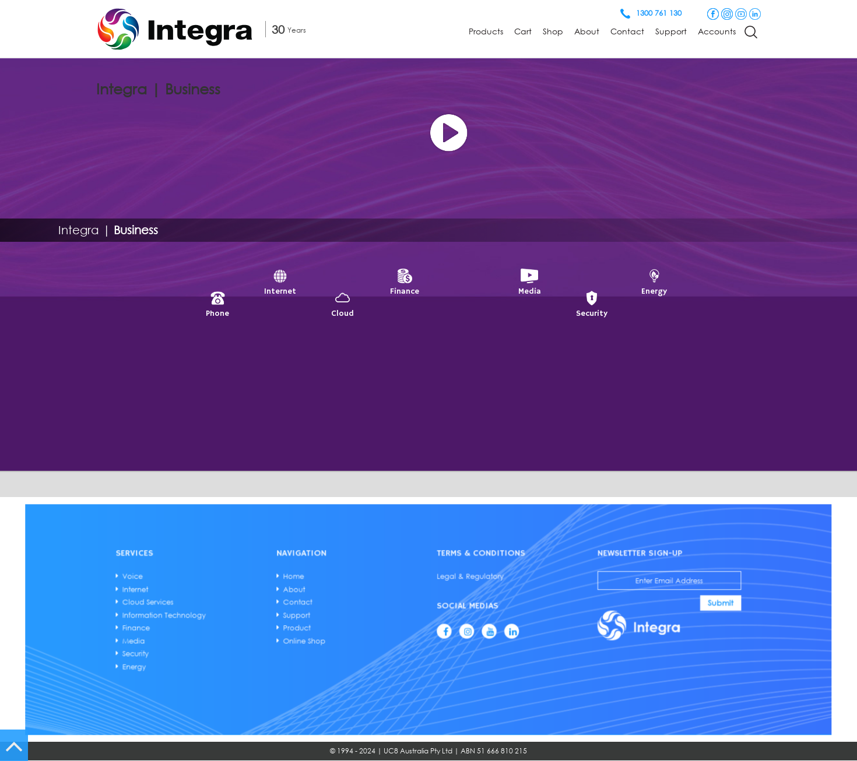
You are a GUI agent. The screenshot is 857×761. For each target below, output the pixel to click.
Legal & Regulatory (450, 597)
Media (278, 630)
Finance (279, 624)
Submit (577, 610)
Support (671, 31)
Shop (553, 31)
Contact (627, 31)
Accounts (717, 31)
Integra (78, 230)
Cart (523, 31)
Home (359, 597)
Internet (279, 604)
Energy (278, 644)
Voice (277, 597)
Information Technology (293, 617)
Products (486, 31)
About (586, 31)
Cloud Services (285, 610)
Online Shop (364, 630)
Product (361, 624)
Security (279, 637)
